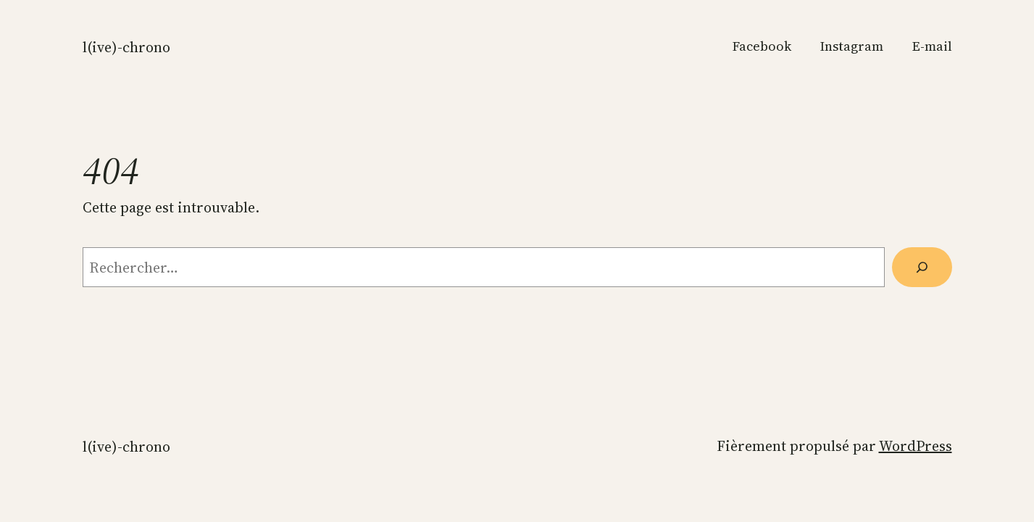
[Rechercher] (921, 267)
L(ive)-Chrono (126, 47)
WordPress (915, 446)
